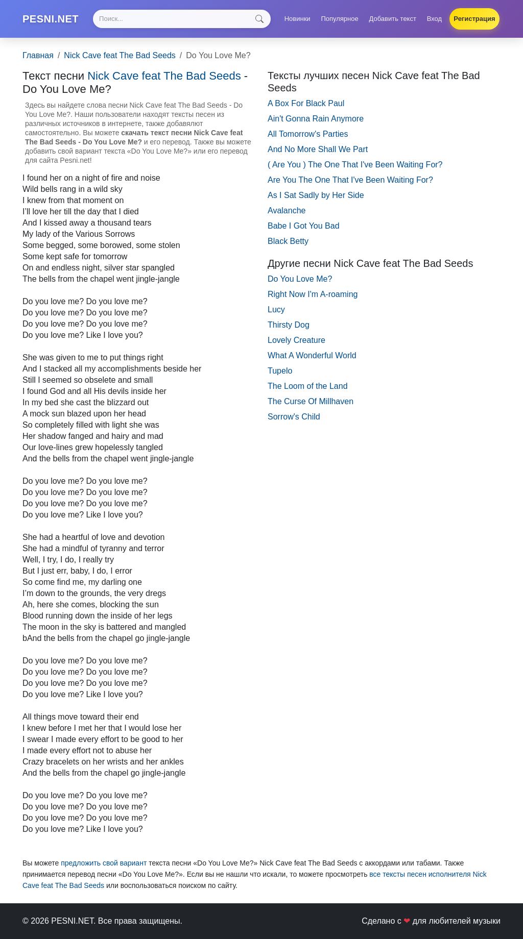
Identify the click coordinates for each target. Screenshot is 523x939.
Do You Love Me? (300, 279)
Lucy (276, 309)
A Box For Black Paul (306, 103)
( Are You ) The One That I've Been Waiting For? (355, 164)
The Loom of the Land (308, 386)
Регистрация (474, 18)
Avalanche (286, 210)
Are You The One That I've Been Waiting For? (350, 180)
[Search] (182, 19)
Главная (38, 55)
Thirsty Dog (289, 324)
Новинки (297, 18)
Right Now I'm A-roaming (313, 294)
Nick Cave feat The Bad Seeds (120, 55)
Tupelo (280, 370)
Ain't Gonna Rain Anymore (316, 118)
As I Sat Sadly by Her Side (316, 195)
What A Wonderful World (312, 355)
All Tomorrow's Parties (308, 134)
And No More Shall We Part (318, 149)
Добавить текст (392, 18)
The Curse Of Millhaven (310, 401)
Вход (434, 18)
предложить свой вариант (104, 863)
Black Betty (288, 241)
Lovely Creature (296, 340)
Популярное (339, 18)
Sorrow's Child (294, 416)
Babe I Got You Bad (304, 225)
